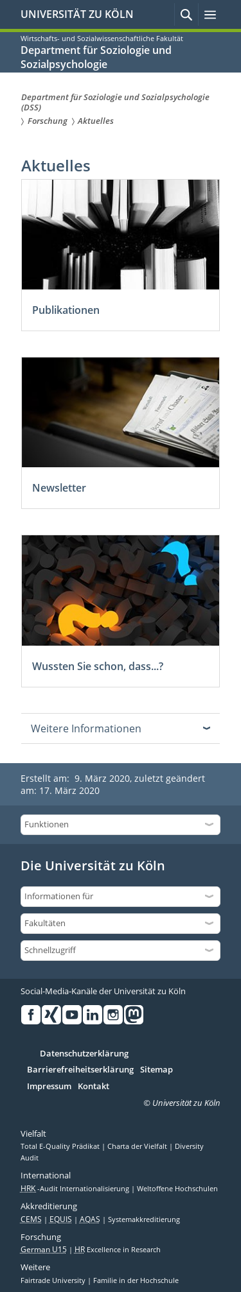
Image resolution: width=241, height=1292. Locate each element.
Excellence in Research (118, 1249)
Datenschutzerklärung (84, 1054)
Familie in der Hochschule (136, 1280)
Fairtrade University (54, 1280)
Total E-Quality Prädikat (61, 1146)
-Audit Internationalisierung (76, 1188)
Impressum (49, 1086)
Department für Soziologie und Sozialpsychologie (96, 57)
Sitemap (156, 1070)
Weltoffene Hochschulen (177, 1188)
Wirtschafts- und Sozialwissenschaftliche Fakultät (102, 38)
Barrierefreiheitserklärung (80, 1070)
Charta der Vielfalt (138, 1146)
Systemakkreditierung (144, 1219)
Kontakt (93, 1086)
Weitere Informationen (86, 728)
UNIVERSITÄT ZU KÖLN (77, 14)
